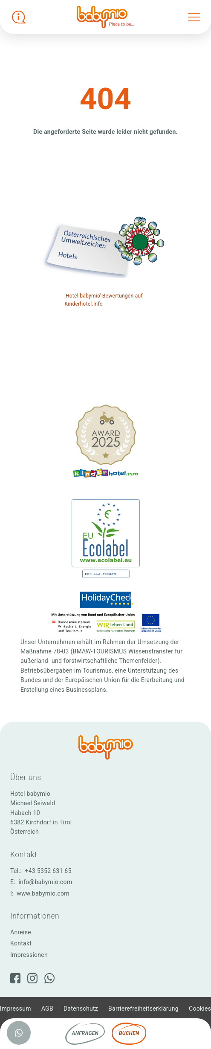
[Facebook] (15, 978)
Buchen (129, 1033)
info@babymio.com (45, 882)
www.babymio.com (43, 893)
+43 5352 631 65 (48, 870)
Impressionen (29, 954)
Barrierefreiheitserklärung (143, 1008)
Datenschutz (81, 1008)
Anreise (20, 932)
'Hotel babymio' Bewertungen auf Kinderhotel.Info (104, 300)
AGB (47, 1008)
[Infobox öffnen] (18, 17)
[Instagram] (32, 978)
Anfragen (85, 1033)
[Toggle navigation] (194, 17)
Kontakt (21, 943)
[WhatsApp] (49, 978)
